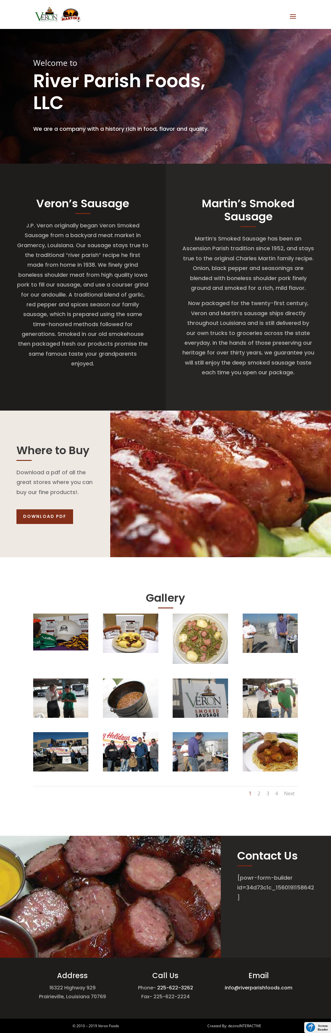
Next (289, 793)
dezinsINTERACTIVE (244, 1025)
